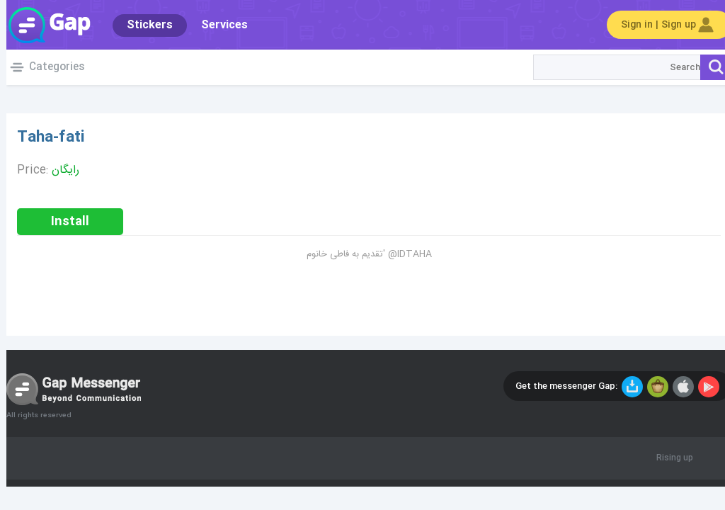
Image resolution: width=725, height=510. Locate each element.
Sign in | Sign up (663, 25)
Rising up (668, 458)
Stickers (143, 25)
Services (218, 25)
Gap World (42, 25)
